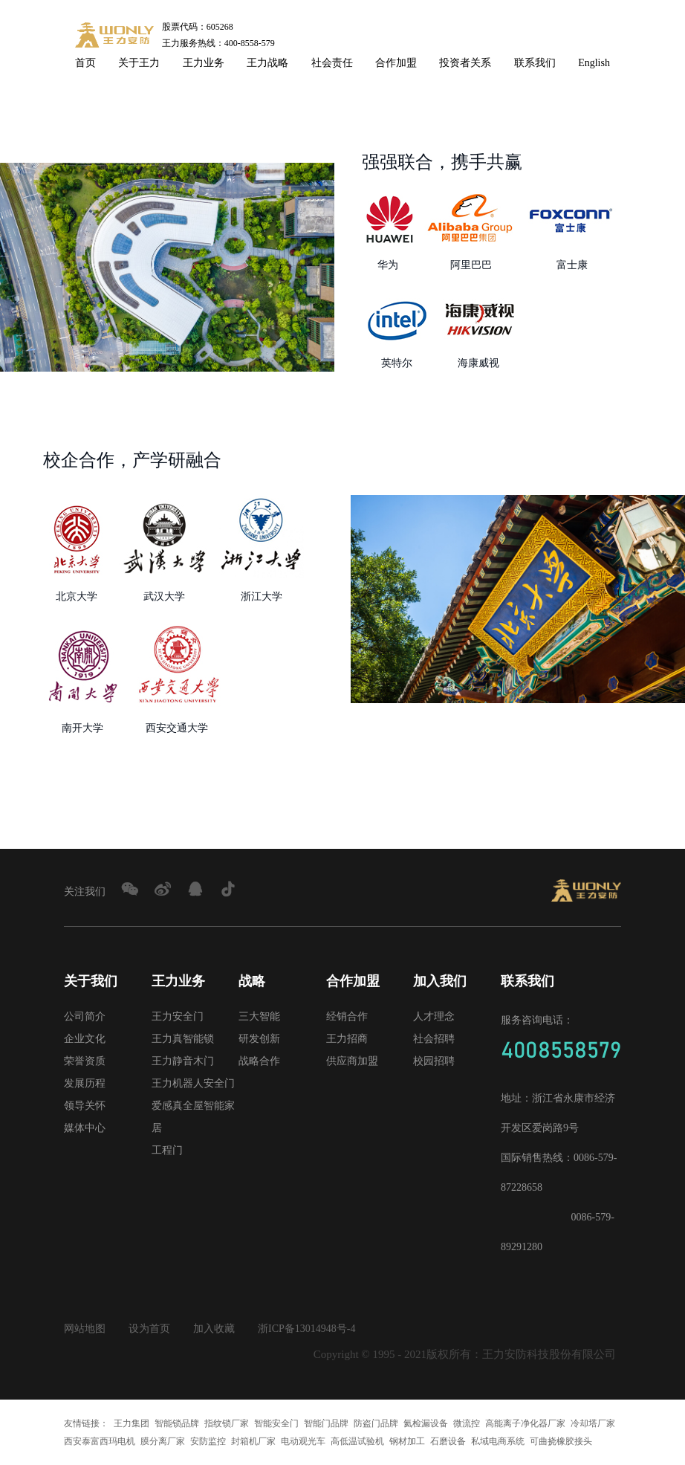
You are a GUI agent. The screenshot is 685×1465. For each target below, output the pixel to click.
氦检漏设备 (425, 1423)
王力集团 (131, 1423)
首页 (85, 62)
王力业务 (203, 62)
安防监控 (208, 1441)
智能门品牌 (326, 1423)
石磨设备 (448, 1441)
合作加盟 (396, 62)
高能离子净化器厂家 (525, 1423)
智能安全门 (276, 1423)
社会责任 (332, 62)
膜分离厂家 (162, 1441)
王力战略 (267, 62)
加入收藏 (214, 1328)
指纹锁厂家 (226, 1423)
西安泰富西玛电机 (99, 1441)
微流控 (466, 1423)
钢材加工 (407, 1441)
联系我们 (535, 62)
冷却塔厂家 (593, 1423)
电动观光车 (303, 1441)
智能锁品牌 (177, 1423)
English (594, 62)
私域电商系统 (498, 1441)
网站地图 (84, 1328)
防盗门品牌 (376, 1423)
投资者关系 (465, 62)
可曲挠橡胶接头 (561, 1441)
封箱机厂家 (253, 1441)
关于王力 (139, 62)
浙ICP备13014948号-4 (306, 1328)
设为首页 (149, 1328)
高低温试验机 (357, 1441)
